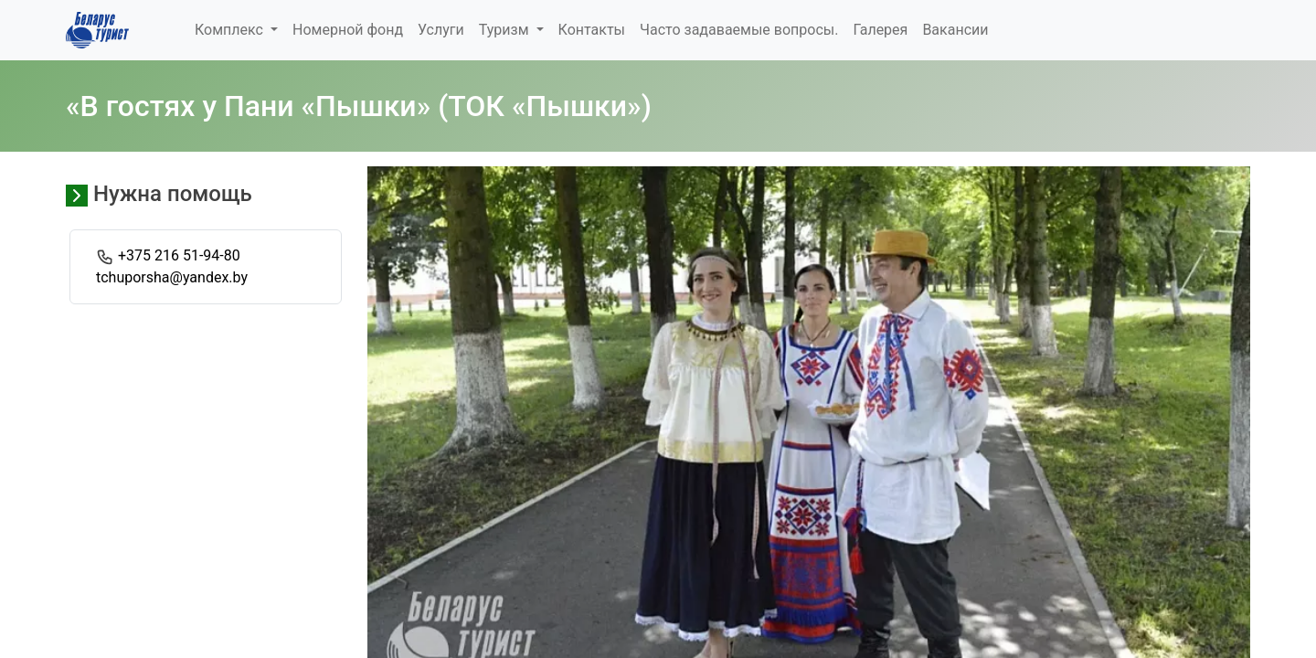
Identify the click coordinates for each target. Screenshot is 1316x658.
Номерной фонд (347, 29)
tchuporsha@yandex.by (172, 277)
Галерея (880, 29)
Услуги (441, 29)
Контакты (591, 29)
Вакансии (955, 29)
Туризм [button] (506, 29)
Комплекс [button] (231, 29)
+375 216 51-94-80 (179, 255)
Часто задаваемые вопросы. (739, 29)
